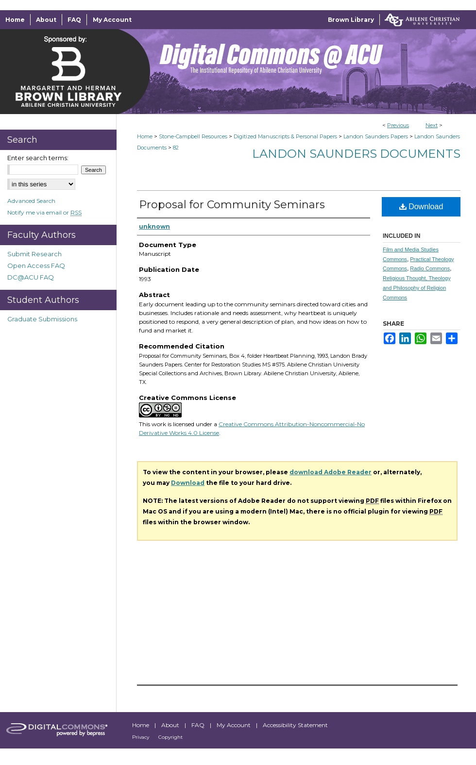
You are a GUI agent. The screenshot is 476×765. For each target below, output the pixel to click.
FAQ (198, 725)
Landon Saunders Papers (375, 136)
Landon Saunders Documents (356, 154)
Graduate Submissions (42, 319)
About (171, 725)
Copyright (170, 737)
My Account (234, 725)
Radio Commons (430, 268)
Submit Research (34, 254)
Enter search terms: (37, 158)
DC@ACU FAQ (30, 277)
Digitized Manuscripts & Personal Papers (285, 136)
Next (431, 125)
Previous (398, 125)
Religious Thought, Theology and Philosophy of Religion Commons (417, 287)
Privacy (141, 737)
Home (145, 136)
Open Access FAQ (36, 265)
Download (421, 206)
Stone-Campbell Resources (193, 136)
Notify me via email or (44, 212)
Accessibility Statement (295, 725)
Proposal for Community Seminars (232, 204)
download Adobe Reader (330, 472)
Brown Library (351, 19)
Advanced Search (31, 200)
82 (176, 147)
